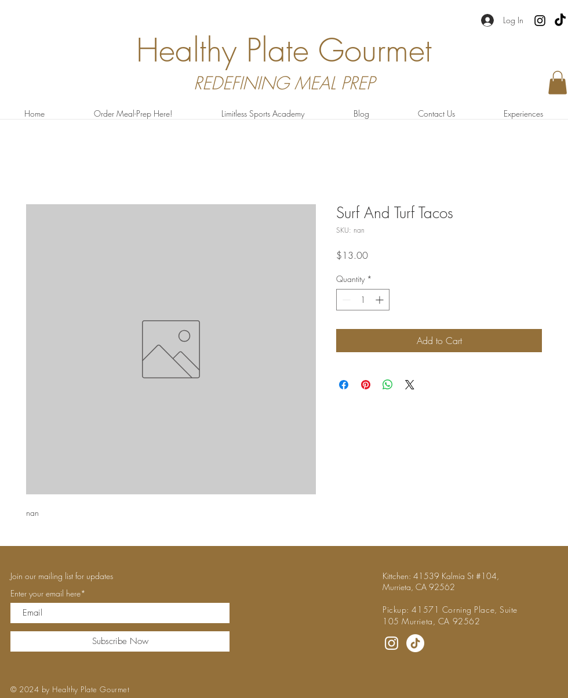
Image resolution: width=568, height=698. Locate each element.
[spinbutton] (362, 300)
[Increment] (380, 300)
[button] (557, 83)
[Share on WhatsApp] (388, 385)
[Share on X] (410, 385)
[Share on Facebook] (344, 385)
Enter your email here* (48, 593)
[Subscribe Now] (120, 641)
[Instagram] (540, 20)
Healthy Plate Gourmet (284, 50)
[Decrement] (345, 300)
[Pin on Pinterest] (366, 385)
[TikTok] (560, 20)
